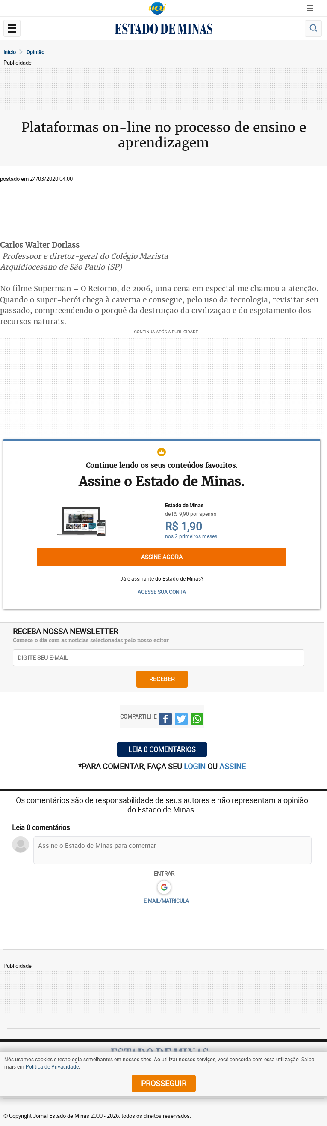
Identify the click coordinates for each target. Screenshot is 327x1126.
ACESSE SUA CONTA (162, 591)
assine (232, 766)
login (195, 766)
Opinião (35, 51)
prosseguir (163, 1083)
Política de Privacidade (52, 1066)
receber (162, 679)
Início (9, 51)
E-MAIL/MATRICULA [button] (166, 900)
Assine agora (162, 557)
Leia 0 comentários (162, 749)
